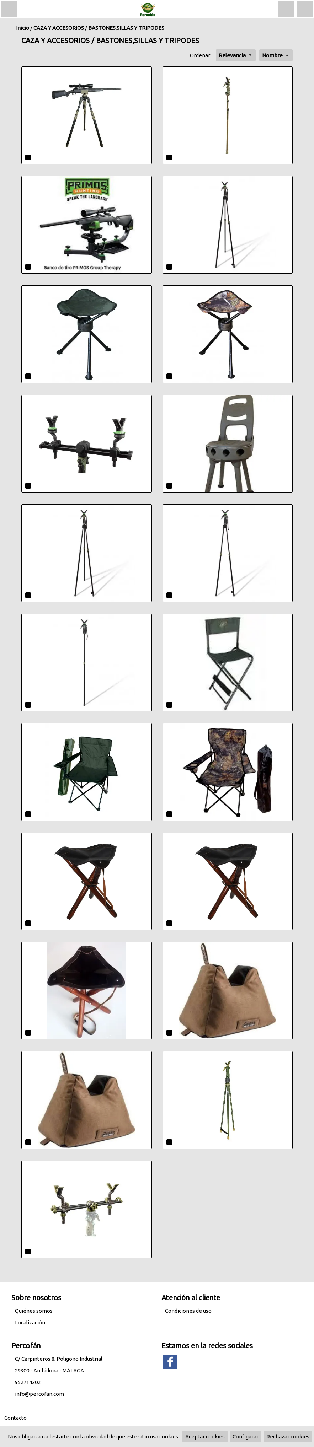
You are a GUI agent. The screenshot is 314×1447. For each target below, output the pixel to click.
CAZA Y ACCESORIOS (58, 28)
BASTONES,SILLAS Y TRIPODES (126, 28)
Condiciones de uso (188, 1311)
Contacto (15, 1418)
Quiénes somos (34, 1311)
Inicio (22, 28)
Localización (30, 1322)
